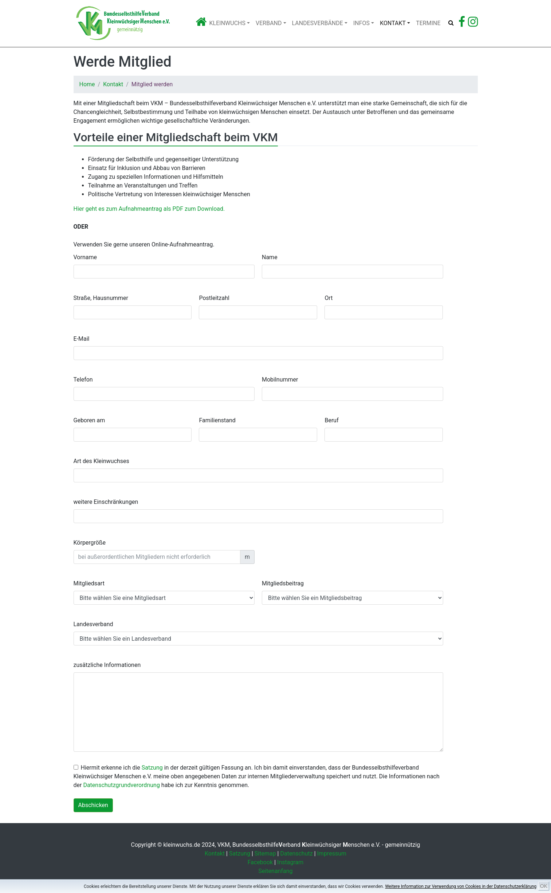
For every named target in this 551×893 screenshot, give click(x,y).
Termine (428, 23)
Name (270, 257)
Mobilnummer (280, 379)
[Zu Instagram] (473, 23)
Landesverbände (317, 23)
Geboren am (89, 420)
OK (543, 886)
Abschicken (93, 805)
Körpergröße (90, 542)
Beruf (331, 420)
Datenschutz (296, 853)
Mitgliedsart (89, 583)
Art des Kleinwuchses (101, 461)
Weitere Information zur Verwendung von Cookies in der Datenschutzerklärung (460, 886)
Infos (361, 23)
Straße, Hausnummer (101, 298)
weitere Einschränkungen (106, 501)
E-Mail (82, 338)
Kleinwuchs (227, 23)
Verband (269, 23)
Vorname (85, 257)
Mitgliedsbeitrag (283, 583)
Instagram (290, 862)
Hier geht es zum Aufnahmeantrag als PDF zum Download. (149, 208)
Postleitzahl (214, 298)
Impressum (332, 853)
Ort (328, 298)
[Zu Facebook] (461, 23)
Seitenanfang (275, 871)
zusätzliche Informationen (107, 664)
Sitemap (265, 853)
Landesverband (93, 624)
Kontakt (393, 23)
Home (87, 84)
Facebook (260, 862)
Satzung (152, 767)
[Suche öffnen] (451, 23)
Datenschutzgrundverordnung (121, 785)
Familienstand (217, 420)
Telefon (83, 379)
